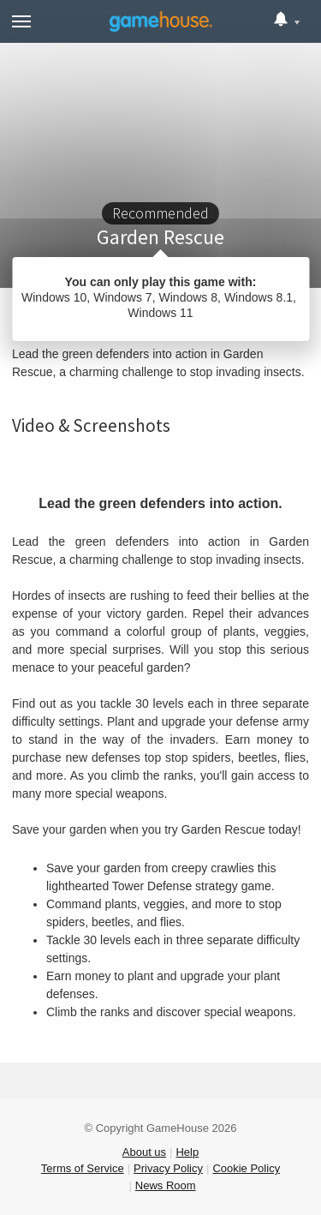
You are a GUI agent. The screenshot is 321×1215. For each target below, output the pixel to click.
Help (187, 1152)
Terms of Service (82, 1168)
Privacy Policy (168, 1168)
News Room (165, 1185)
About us (144, 1152)
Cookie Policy (246, 1168)
